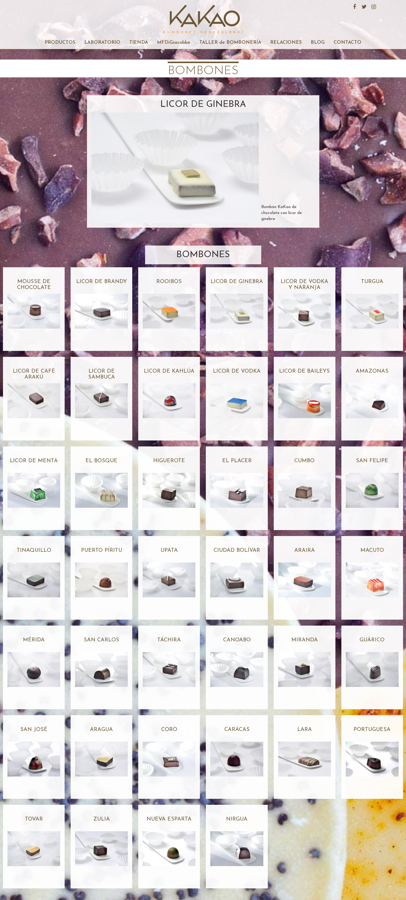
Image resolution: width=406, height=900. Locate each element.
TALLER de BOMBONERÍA (230, 42)
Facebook (354, 6)
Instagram (373, 6)
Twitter (363, 6)
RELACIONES (286, 42)
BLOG (318, 42)
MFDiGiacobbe (173, 42)
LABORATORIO (102, 42)
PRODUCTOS (60, 42)
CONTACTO (347, 42)
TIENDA (138, 42)
